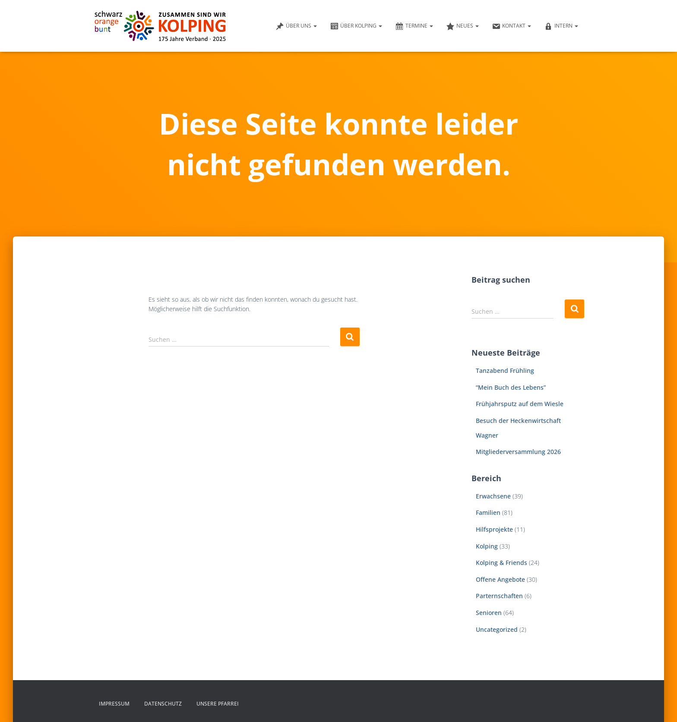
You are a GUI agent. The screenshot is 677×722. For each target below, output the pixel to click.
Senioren (489, 612)
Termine (414, 26)
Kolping (487, 546)
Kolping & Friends (501, 562)
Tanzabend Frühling (505, 370)
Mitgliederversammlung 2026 (518, 452)
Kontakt (511, 26)
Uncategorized (497, 629)
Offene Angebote (500, 579)
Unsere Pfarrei (217, 703)
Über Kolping (356, 26)
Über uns (296, 26)
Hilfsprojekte (494, 529)
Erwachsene (493, 496)
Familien (488, 512)
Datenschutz (163, 703)
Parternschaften (499, 596)
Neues (462, 26)
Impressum (114, 703)
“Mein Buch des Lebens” (511, 387)
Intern (561, 26)
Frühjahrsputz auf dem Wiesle (519, 404)
